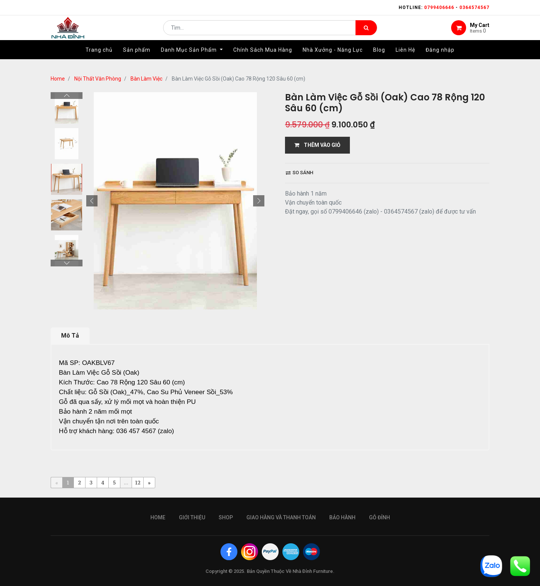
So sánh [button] (299, 172)
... (126, 482)
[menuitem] (99, 58)
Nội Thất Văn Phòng (97, 79)
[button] (92, 200)
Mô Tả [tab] (70, 335)
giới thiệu (192, 517)
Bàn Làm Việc (146, 79)
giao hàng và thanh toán (281, 517)
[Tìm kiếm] (366, 32)
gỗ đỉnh (379, 517)
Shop (226, 517)
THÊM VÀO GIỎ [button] (317, 145)
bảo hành (342, 517)
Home (58, 79)
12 (138, 482)
